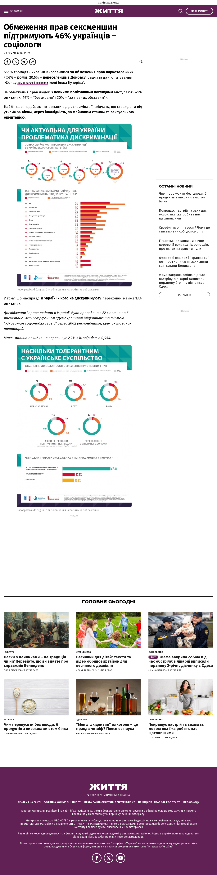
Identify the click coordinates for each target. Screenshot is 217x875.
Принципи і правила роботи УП (159, 802)
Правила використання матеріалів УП (109, 802)
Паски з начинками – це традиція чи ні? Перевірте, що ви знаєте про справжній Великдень (36, 661)
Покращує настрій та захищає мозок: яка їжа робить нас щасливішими (182, 214)
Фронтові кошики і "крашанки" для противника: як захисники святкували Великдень (184, 262)
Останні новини (175, 186)
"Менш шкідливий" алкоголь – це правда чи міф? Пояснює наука (107, 726)
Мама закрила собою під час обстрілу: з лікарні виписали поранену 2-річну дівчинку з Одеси (182, 281)
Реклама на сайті (29, 802)
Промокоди (191, 802)
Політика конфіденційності (62, 802)
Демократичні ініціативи (32, 83)
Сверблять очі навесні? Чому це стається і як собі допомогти (184, 229)
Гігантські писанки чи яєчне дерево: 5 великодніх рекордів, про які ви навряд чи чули (184, 245)
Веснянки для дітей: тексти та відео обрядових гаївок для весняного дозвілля (103, 661)
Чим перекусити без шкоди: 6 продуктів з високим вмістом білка (182, 197)
